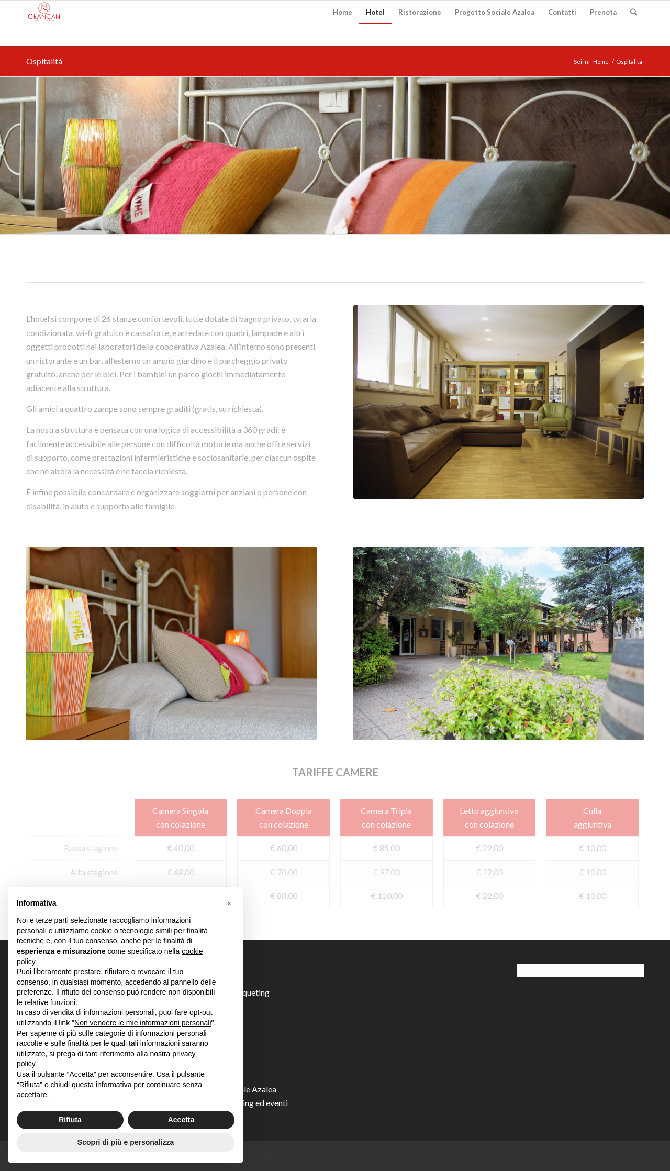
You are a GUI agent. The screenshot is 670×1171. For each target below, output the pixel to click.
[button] (229, 903)
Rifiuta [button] (70, 1120)
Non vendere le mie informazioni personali (142, 1023)
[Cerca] (633, 12)
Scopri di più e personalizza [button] (125, 1142)
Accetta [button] (181, 1120)
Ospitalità (44, 61)
